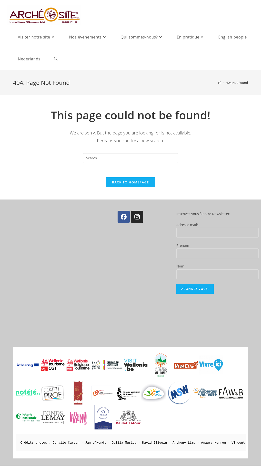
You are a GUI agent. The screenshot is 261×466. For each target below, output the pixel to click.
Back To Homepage (130, 182)
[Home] (219, 82)
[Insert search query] (130, 158)
